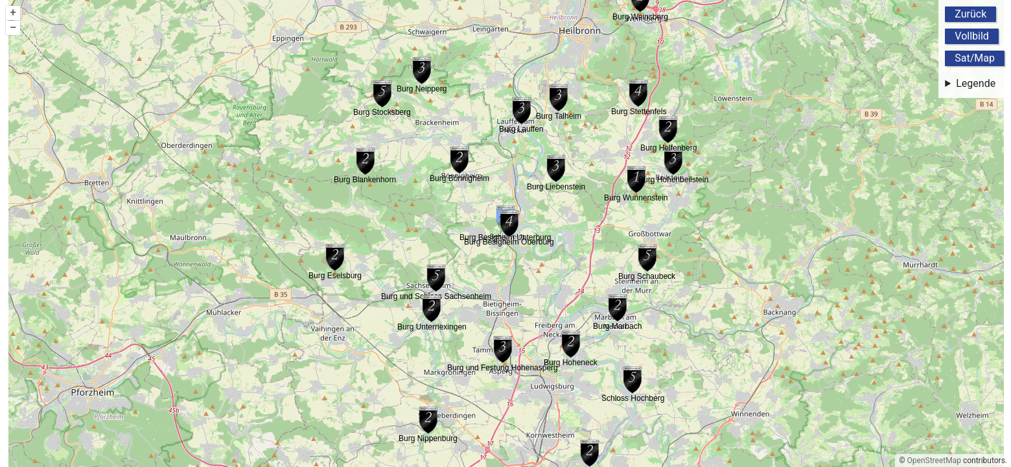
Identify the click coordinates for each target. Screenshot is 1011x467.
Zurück (970, 14)
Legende (975, 83)
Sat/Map (975, 58)
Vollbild (972, 36)
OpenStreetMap (934, 460)
